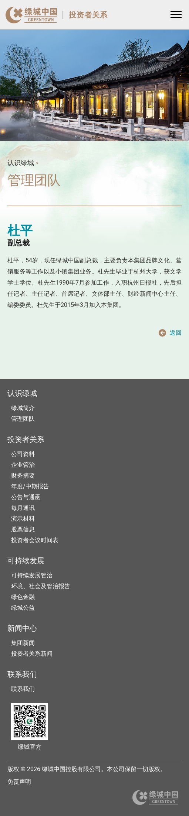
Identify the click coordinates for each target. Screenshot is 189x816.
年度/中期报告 (30, 486)
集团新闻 (23, 642)
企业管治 (23, 464)
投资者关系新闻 (32, 653)
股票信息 (23, 529)
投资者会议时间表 (34, 540)
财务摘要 (23, 475)
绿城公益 (23, 607)
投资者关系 (88, 14)
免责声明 (19, 781)
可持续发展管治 (32, 575)
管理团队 (23, 418)
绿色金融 (23, 596)
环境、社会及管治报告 (40, 586)
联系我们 (23, 688)
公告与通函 (26, 497)
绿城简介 (23, 408)
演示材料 (23, 518)
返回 (176, 332)
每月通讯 (23, 507)
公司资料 (23, 454)
